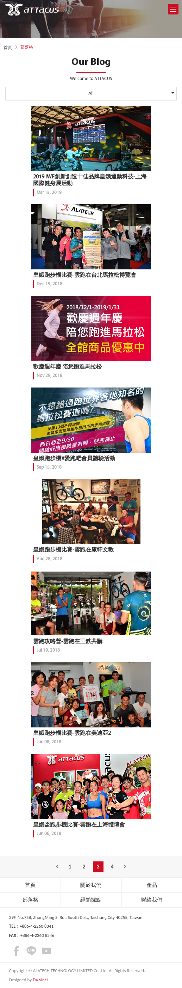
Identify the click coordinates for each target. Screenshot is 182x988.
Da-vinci (40, 979)
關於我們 (90, 885)
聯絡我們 (151, 900)
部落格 (30, 900)
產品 (151, 885)
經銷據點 (90, 900)
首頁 (8, 47)
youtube (46, 951)
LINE (31, 951)
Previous (56, 866)
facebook (16, 951)
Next (126, 866)
